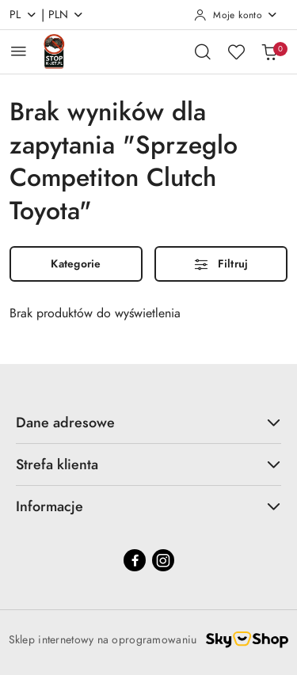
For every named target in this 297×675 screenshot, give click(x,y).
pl (23, 14)
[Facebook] (135, 560)
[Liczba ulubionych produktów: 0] (236, 51)
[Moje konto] (236, 15)
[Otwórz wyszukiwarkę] (202, 51)
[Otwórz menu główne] (19, 51)
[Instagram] (163, 560)
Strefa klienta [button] (148, 464)
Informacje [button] (148, 506)
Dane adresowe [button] (148, 422)
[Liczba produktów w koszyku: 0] (269, 51)
